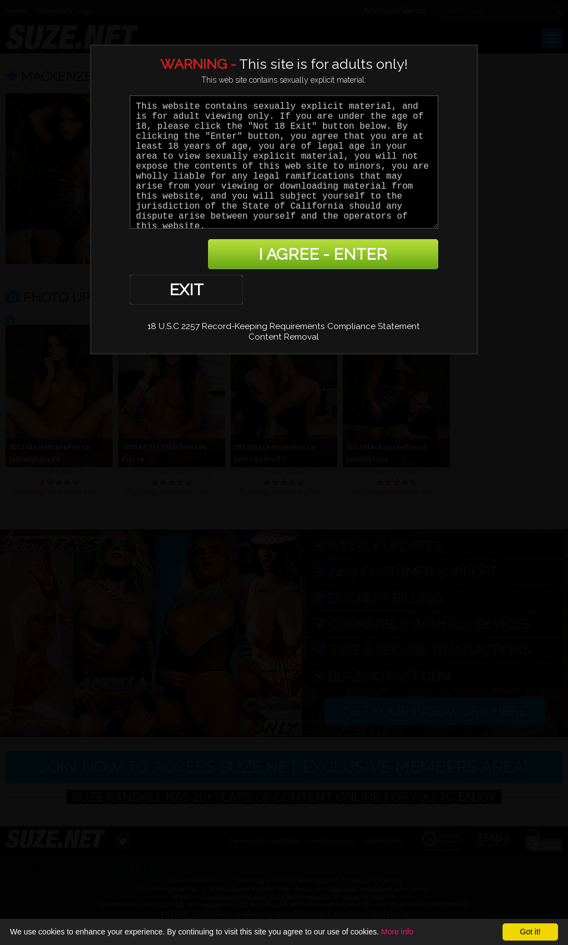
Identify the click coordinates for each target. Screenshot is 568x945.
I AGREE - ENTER (330, 254)
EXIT (168, 254)
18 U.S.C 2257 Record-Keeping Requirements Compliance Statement (284, 291)
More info (397, 931)
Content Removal (283, 301)
